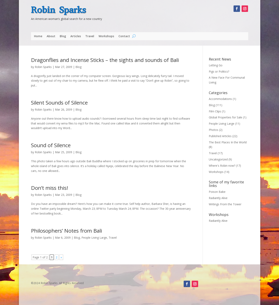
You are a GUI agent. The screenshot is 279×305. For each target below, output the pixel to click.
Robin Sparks (58, 10)
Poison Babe (217, 192)
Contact (124, 36)
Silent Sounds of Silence (59, 102)
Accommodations (220, 99)
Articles (75, 36)
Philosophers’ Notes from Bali (66, 230)
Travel (89, 36)
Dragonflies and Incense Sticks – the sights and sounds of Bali (105, 60)
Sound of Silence (51, 145)
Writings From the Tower (225, 204)
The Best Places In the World (228, 142)
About (51, 36)
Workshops (106, 36)
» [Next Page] (61, 257)
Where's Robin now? (222, 165)
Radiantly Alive (218, 198)
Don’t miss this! (49, 187)
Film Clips (215, 111)
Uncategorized (218, 159)
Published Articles (220, 136)
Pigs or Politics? (219, 71)
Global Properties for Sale (225, 117)
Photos (213, 130)
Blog (63, 36)
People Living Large (94, 237)
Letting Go (215, 65)
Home (38, 36)
